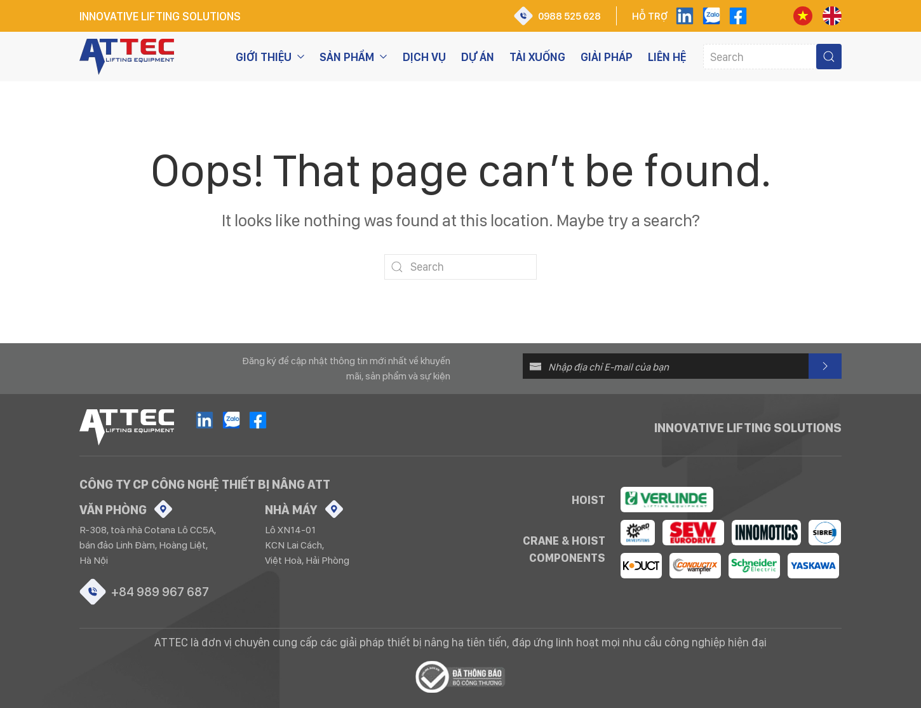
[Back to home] (126, 56)
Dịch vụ (424, 57)
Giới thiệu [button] (270, 57)
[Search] (772, 56)
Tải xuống (537, 57)
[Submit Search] (829, 56)
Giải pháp (607, 57)
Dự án (477, 57)
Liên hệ (667, 57)
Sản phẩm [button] (353, 57)
